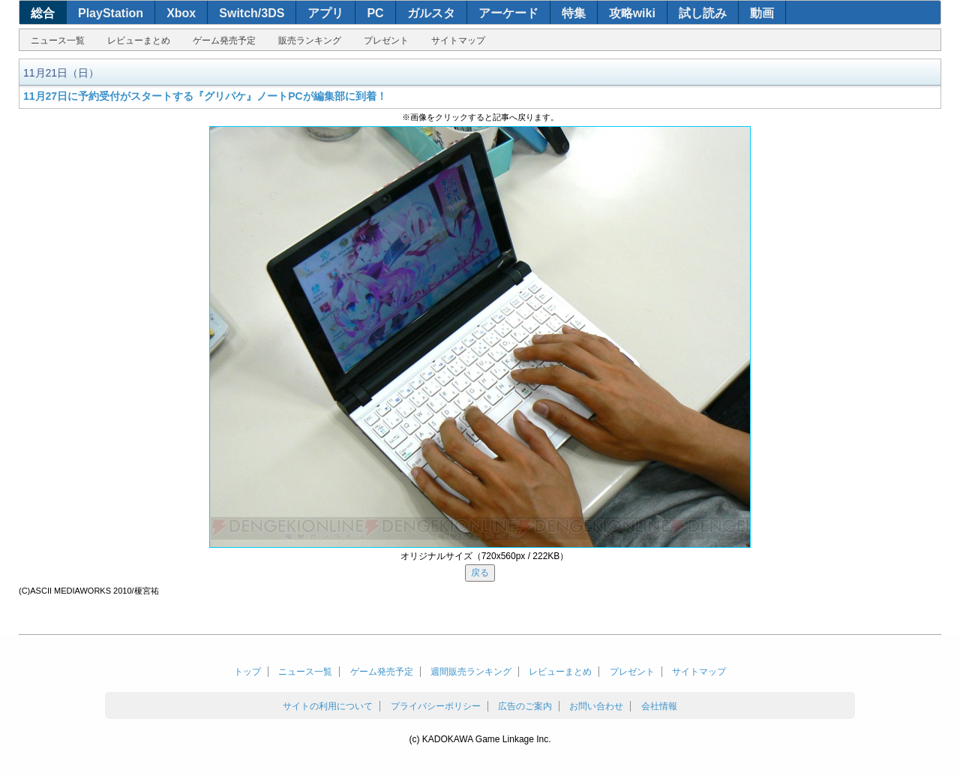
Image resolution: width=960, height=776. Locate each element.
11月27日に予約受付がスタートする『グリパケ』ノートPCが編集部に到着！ (205, 96)
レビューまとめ (138, 40)
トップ (247, 671)
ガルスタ (431, 13)
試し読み (703, 13)
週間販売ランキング (471, 671)
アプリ (326, 13)
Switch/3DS (251, 13)
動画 (762, 13)
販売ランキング (309, 40)
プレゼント (386, 40)
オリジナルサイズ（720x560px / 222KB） (484, 556)
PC (375, 13)
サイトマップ (458, 40)
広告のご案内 (525, 706)
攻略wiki (632, 13)
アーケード (508, 13)
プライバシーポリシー (436, 706)
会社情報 (659, 706)
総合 (43, 13)
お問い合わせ (596, 706)
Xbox (181, 13)
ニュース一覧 (58, 40)
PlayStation (110, 13)
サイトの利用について (328, 706)
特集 (574, 13)
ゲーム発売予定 (224, 40)
